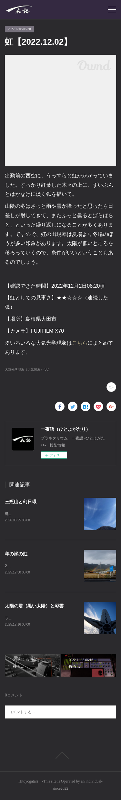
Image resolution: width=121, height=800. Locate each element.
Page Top (60, 756)
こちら (79, 343)
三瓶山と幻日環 (20, 501)
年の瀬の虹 (16, 554)
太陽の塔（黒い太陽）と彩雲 (34, 606)
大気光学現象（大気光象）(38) (27, 369)
